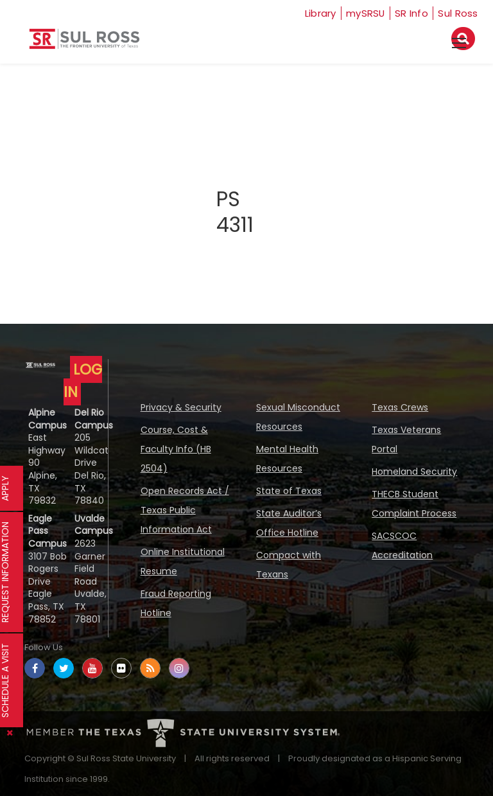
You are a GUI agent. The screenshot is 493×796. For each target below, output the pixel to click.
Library (313, 13)
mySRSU (362, 13)
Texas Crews (400, 407)
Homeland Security (414, 471)
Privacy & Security (181, 407)
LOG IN (83, 380)
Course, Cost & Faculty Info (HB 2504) (176, 449)
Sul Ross (458, 13)
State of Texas (289, 490)
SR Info (411, 13)
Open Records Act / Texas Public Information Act (185, 510)
